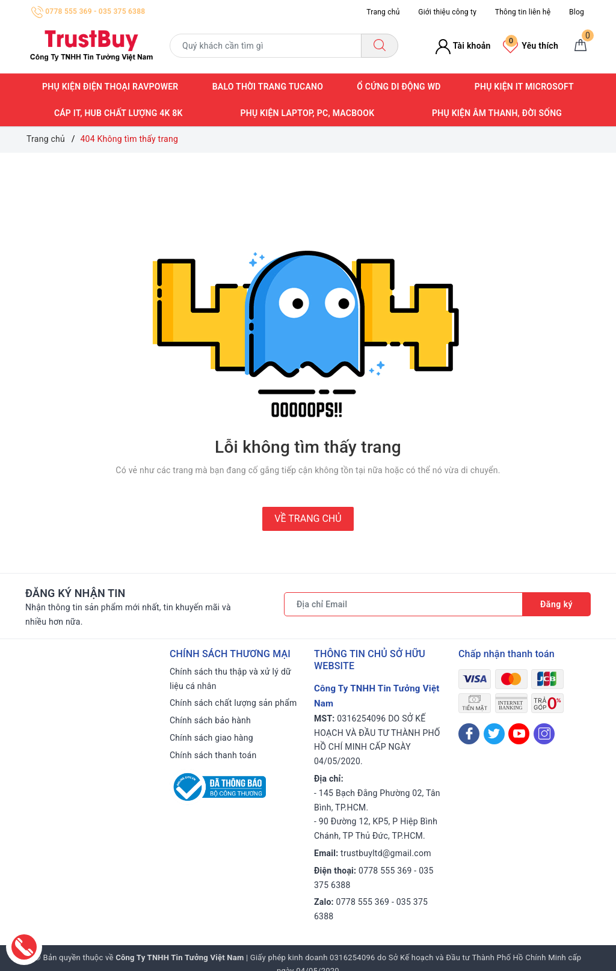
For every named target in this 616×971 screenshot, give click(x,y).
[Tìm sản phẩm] (266, 46)
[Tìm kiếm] (379, 46)
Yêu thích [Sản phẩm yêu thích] (530, 46)
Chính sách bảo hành (210, 720)
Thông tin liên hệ (522, 12)
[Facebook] (468, 733)
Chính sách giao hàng (211, 738)
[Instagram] (544, 733)
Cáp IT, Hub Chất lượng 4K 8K (118, 113)
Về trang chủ (307, 518)
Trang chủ (382, 12)
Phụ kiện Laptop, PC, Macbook (307, 113)
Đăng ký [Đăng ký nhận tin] (556, 604)
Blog (576, 12)
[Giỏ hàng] (580, 45)
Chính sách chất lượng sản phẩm (233, 703)
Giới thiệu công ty (447, 12)
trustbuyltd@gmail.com (385, 853)
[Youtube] (518, 733)
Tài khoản (463, 46)
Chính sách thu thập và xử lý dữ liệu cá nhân (230, 679)
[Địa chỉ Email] (403, 604)
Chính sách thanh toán (213, 755)
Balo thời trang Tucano (267, 86)
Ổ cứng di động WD (398, 86)
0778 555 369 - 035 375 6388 (88, 11)
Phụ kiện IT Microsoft (524, 86)
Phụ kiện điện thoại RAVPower (110, 86)
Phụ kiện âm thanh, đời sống (497, 113)
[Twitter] (494, 733)
